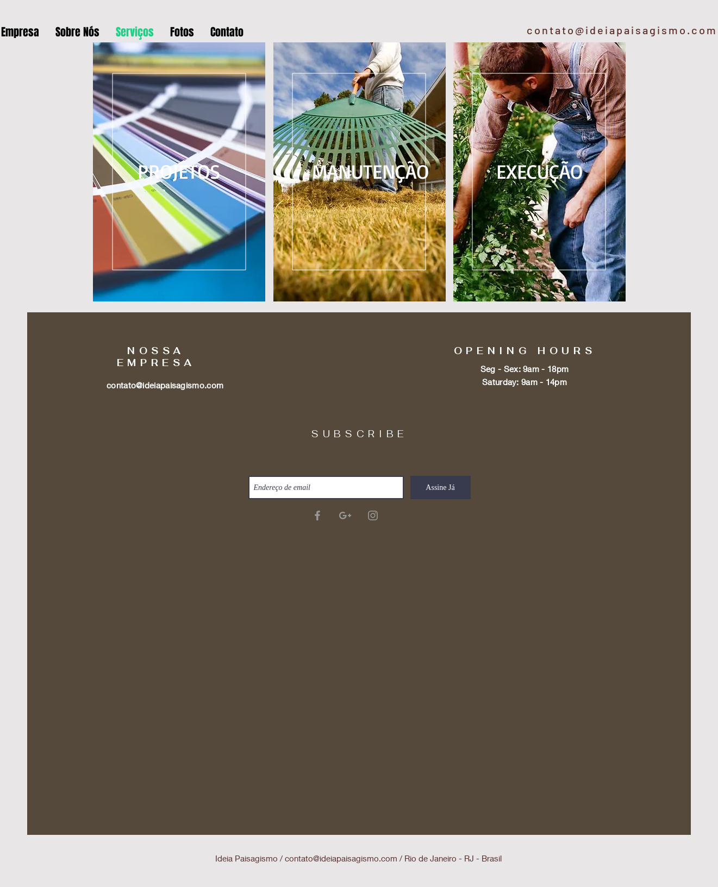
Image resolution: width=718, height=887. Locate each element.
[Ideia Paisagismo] (317, 515)
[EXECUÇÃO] (539, 171)
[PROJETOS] (179, 171)
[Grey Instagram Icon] (372, 515)
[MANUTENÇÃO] (370, 171)
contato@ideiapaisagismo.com (622, 29)
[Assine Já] (440, 487)
